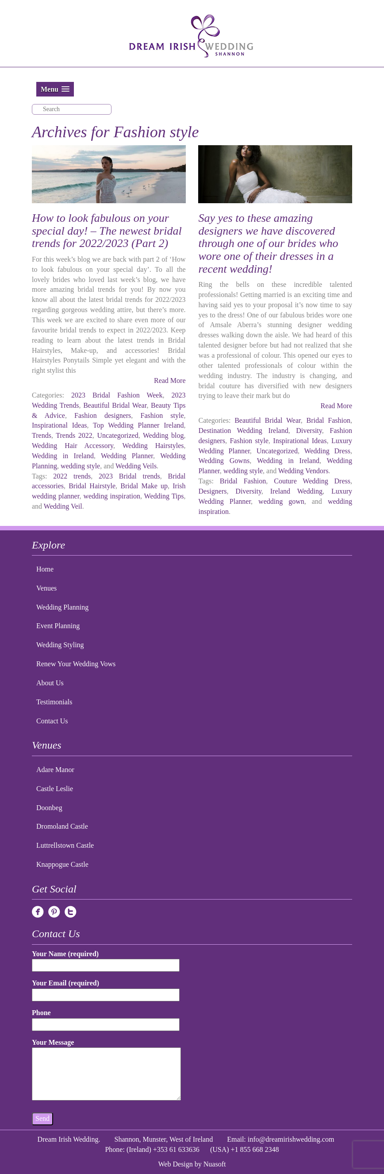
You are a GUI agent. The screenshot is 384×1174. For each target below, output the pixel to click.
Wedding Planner (127, 456)
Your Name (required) (106, 959)
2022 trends (72, 476)
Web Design (175, 1164)
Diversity (309, 430)
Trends (41, 435)
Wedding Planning (62, 607)
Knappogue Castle (62, 864)
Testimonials (54, 702)
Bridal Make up (144, 486)
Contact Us (52, 721)
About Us (50, 683)
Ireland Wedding (296, 491)
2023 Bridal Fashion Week (117, 395)
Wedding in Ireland (63, 456)
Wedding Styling (60, 645)
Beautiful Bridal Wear (114, 405)
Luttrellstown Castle (65, 845)
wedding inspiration (111, 496)
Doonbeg (49, 807)
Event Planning (58, 625)
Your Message (106, 1070)
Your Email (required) (106, 988)
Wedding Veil (63, 506)
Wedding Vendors (303, 471)
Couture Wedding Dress (312, 481)
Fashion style (162, 415)
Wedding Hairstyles (153, 445)
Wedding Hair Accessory (72, 445)
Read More (170, 380)
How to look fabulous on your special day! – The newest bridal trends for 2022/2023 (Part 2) (107, 231)
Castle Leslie (54, 788)
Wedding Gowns (224, 460)
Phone (106, 1018)
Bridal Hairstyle (92, 486)
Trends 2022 (74, 435)
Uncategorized (117, 435)
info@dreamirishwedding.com (291, 1139)
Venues (46, 588)
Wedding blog (163, 435)
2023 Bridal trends (129, 476)
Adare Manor (55, 769)
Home (45, 569)
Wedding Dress (327, 451)
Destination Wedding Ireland (243, 430)
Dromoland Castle (62, 826)
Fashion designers (102, 415)
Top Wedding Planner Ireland (138, 425)
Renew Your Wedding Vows (75, 664)
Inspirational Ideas (59, 425)
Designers (212, 491)
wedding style (80, 466)
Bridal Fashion (328, 420)
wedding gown (281, 501)
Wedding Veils (136, 466)
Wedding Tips (164, 496)
